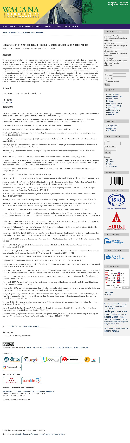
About (12, 26)
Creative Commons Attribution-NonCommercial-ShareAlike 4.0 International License (56, 347)
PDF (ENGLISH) (7, 102)
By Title (109, 164)
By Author (109, 162)
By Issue (109, 160)
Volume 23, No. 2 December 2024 (21, 32)
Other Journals (111, 166)
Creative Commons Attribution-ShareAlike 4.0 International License (41, 434)
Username (108, 75)
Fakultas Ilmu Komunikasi (12, 391)
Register (29, 26)
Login (20, 26)
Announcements (70, 26)
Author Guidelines (111, 127)
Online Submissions (112, 125)
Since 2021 (108, 295)
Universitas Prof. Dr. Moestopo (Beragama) (38, 391)
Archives (57, 26)
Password (108, 78)
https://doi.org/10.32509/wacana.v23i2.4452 (22, 326)
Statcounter (108, 292)
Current (47, 26)
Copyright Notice (111, 129)
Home (5, 26)
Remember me (113, 81)
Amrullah (39, 32)
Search (113, 142)
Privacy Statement (111, 130)
